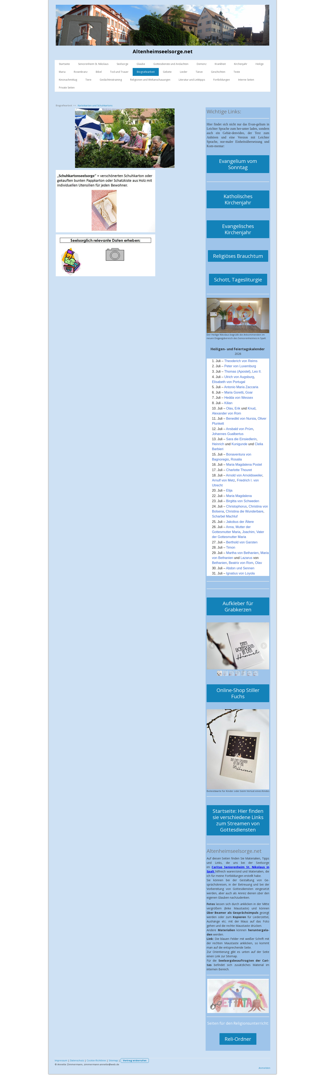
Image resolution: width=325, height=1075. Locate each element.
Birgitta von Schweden (242, 501)
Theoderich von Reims (240, 361)
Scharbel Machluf (225, 516)
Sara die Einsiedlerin (241, 439)
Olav (229, 408)
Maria (62, 72)
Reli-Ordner (238, 1038)
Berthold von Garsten (241, 542)
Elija (229, 490)
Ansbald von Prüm (239, 429)
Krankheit (220, 64)
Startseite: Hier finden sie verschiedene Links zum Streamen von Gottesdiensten (238, 820)
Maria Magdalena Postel (244, 464)
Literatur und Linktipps (192, 79)
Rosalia (236, 459)
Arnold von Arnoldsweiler (244, 475)
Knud (251, 408)
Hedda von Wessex (238, 397)
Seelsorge (122, 64)
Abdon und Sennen (240, 568)
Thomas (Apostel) (237, 371)
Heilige (260, 64)
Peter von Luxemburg (240, 366)
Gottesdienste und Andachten (170, 64)
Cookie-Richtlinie (96, 1060)
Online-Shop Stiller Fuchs (238, 693)
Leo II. (256, 371)
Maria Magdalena (239, 496)
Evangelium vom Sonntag (238, 164)
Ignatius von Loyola (240, 573)
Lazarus (246, 558)
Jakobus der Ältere (240, 522)
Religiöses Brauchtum (238, 255)
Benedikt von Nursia (241, 418)
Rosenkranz (80, 72)
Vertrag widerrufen (135, 1060)
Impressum (61, 1060)
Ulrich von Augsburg (239, 377)
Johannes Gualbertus (228, 434)
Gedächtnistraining (111, 79)
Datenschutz (77, 1060)
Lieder (183, 72)
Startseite (64, 64)
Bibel (99, 72)
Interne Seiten (246, 79)
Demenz (201, 64)
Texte (237, 72)
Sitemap (113, 1060)
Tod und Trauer (119, 72)
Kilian (228, 403)
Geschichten (218, 72)
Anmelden (264, 1067)
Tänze (199, 72)
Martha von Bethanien (242, 553)
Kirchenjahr (240, 64)
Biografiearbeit (146, 72)
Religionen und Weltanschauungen (150, 79)
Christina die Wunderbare (244, 511)
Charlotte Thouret (239, 470)
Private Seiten (67, 87)
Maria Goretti (233, 392)
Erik (237, 408)
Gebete (167, 72)
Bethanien (219, 563)
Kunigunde (239, 444)
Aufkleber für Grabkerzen (238, 606)
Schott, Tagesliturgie (238, 279)
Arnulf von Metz (223, 480)
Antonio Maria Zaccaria (241, 387)
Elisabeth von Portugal (228, 382)
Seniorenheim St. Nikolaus (93, 64)
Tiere (88, 79)
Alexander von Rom (226, 413)
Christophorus (236, 506)
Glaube (141, 64)
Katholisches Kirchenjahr (238, 199)
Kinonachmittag (68, 79)
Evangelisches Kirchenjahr (238, 229)
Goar (249, 392)
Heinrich (218, 444)
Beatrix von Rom (241, 563)
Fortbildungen (221, 79)
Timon (230, 547)
